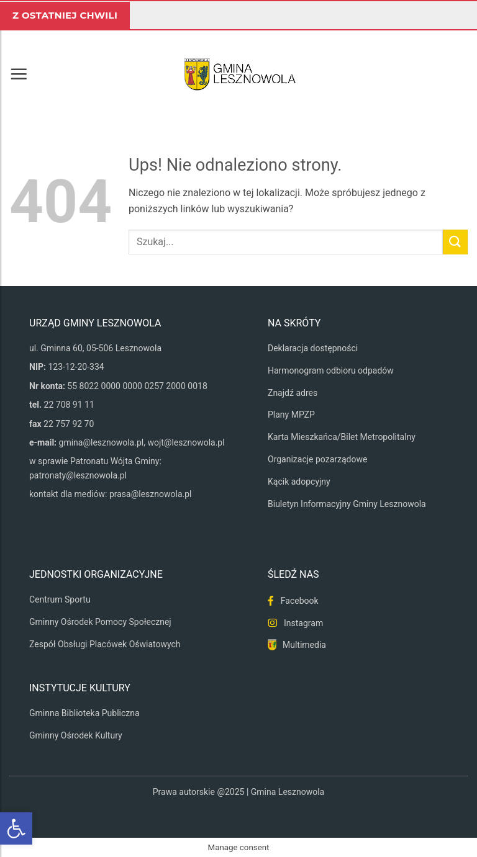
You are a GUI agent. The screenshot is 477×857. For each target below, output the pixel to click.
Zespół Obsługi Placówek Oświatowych (105, 644)
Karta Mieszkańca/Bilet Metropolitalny (342, 437)
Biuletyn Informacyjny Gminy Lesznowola (347, 504)
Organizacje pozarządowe (317, 459)
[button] (19, 73)
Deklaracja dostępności (313, 348)
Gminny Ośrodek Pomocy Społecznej (100, 622)
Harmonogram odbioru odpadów (331, 370)
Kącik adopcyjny (299, 482)
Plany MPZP (291, 415)
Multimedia (304, 645)
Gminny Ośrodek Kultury (75, 735)
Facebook (300, 601)
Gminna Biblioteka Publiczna (84, 713)
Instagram (303, 623)
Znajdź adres (292, 393)
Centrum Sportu (60, 599)
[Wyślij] (455, 242)
